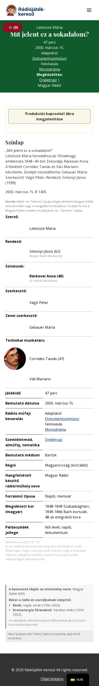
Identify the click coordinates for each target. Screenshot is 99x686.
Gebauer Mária (42, 327)
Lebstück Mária (42, 228)
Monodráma (49, 69)
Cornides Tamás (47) (46, 358)
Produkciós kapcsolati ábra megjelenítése (49, 116)
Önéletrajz (48, 79)
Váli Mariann (40, 378)
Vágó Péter (38, 302)
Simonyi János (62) (44, 251)
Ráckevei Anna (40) (46, 276)
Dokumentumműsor (49, 58)
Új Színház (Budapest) (43, 280)
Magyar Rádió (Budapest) (45, 256)
